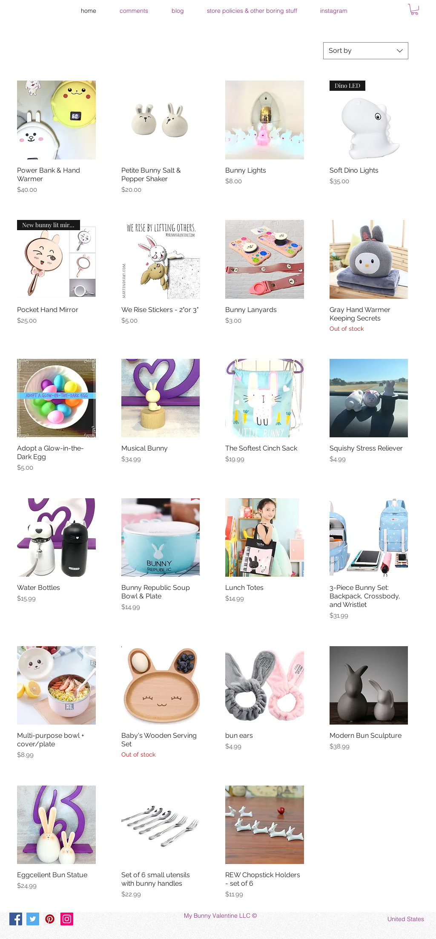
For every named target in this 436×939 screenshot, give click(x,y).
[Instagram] (66, 919)
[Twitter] (32, 919)
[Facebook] (15, 919)
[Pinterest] (49, 919)
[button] (414, 9)
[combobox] (365, 50)
